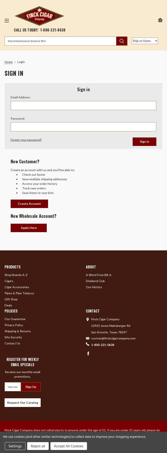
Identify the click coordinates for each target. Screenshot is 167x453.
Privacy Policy (14, 325)
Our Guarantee (15, 319)
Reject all (38, 446)
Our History (94, 287)
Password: (18, 118)
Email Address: (21, 97)
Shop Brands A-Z (16, 275)
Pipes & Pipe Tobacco (19, 293)
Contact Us (12, 343)
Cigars (9, 281)
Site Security (13, 337)
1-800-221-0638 (53, 30)
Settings (15, 446)
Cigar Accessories (17, 287)
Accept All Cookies (69, 446)
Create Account (29, 203)
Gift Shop (11, 299)
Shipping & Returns (18, 331)
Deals (8, 305)
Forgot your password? (26, 140)
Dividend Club (95, 281)
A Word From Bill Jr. (99, 275)
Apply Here (29, 228)
